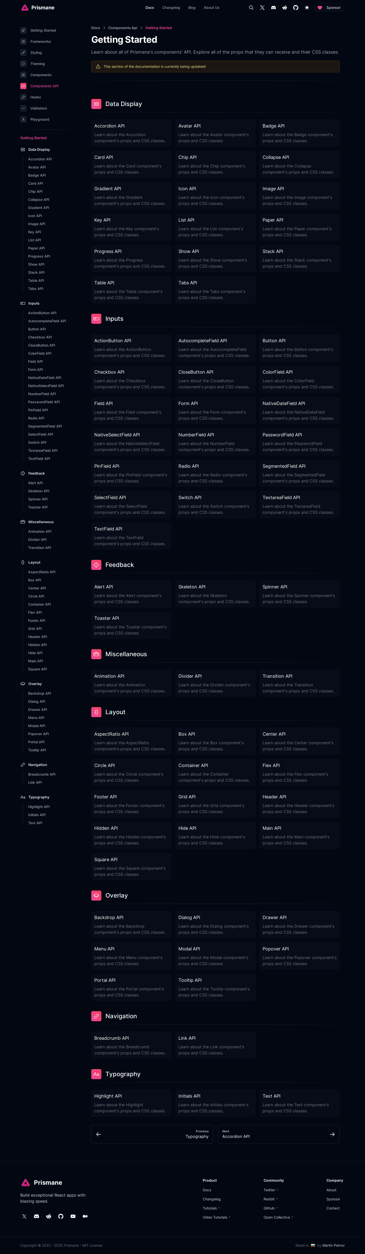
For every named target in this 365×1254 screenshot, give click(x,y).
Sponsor (329, 7)
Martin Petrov (333, 1245)
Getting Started (158, 28)
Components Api (122, 28)
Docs (95, 28)
